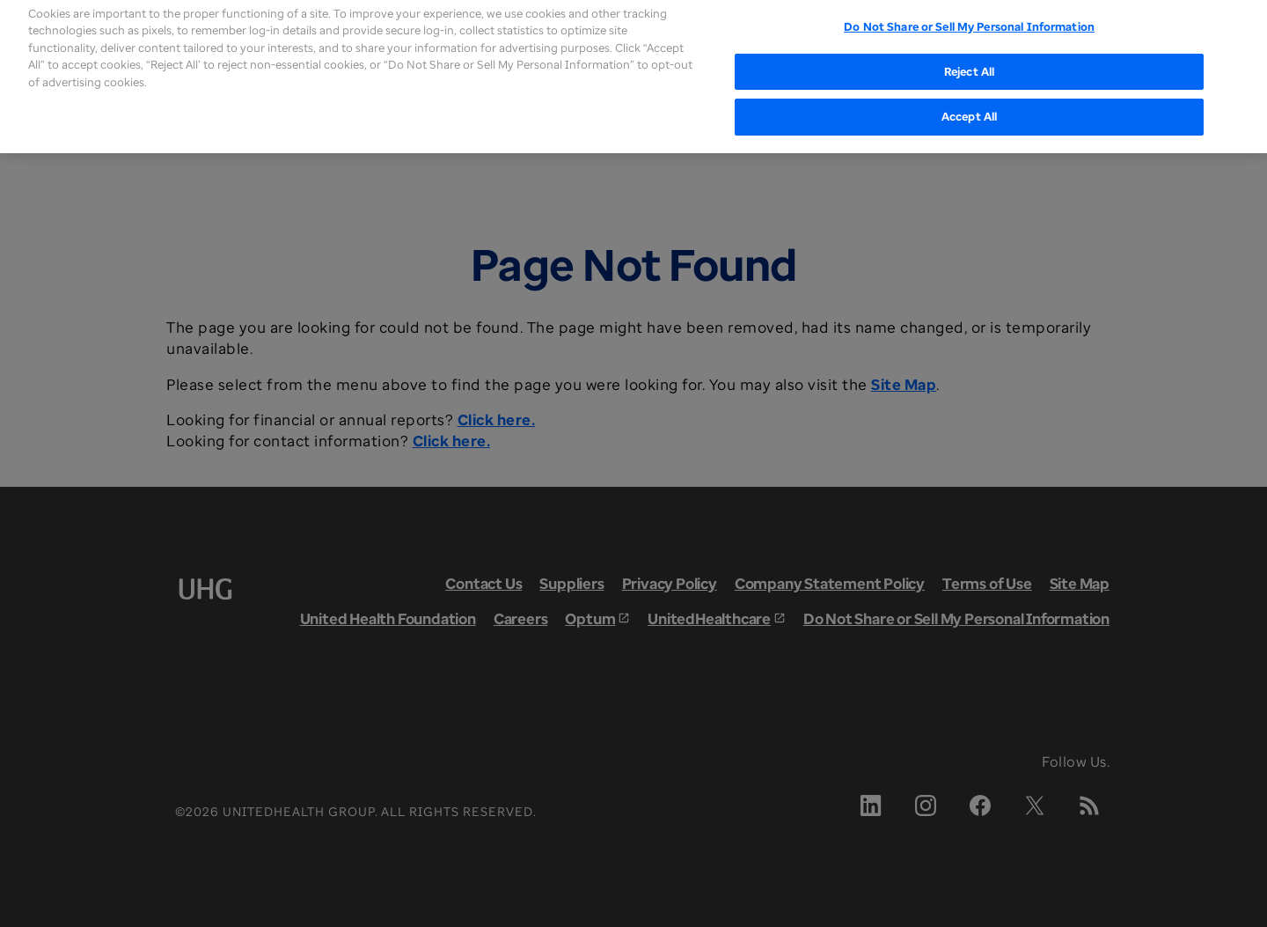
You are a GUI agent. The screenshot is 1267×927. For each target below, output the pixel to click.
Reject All (969, 55)
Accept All (969, 101)
